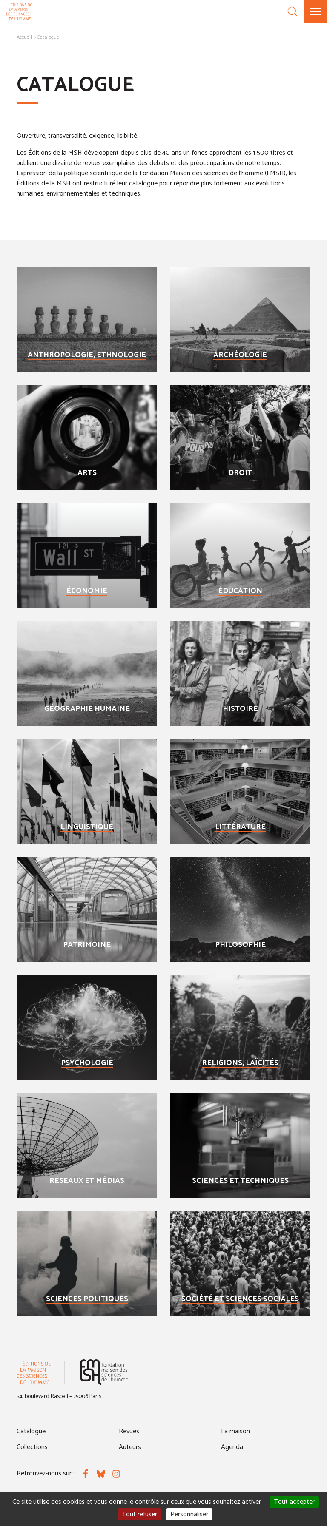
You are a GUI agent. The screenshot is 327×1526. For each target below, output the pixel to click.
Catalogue (31, 1431)
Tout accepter (294, 1502)
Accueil (24, 37)
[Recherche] (292, 11)
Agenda (232, 1447)
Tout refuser (139, 1514)
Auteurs (130, 1447)
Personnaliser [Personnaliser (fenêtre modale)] (189, 1514)
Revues (129, 1431)
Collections (32, 1447)
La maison (235, 1431)
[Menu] (315, 11)
